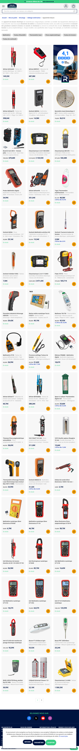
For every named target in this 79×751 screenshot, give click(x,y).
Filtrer (74, 748)
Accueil (4, 18)
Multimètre (6, 37)
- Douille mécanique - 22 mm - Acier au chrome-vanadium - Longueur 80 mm (65, 444)
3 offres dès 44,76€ (60, 201)
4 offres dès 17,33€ (34, 366)
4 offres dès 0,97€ (60, 243)
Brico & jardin (13, 18)
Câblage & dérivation (34, 18)
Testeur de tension (70, 37)
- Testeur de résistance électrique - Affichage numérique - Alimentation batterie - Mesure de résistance (65, 686)
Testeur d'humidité (20, 37)
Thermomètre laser (35, 37)
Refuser (22, 743)
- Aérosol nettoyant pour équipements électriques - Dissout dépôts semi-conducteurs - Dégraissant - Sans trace (39, 686)
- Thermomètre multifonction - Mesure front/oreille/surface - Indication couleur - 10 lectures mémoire (38, 646)
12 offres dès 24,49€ (61, 324)
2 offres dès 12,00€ (60, 449)
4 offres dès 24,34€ (34, 490)
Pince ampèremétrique (53, 37)
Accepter (56, 743)
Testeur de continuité (9, 41)
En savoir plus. (63, 737)
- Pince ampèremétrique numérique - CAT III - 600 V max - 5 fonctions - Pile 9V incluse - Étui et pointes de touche (13, 238)
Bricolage (22, 18)
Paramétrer (39, 743)
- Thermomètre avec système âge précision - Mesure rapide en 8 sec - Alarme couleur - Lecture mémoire (65, 646)
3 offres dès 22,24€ (60, 407)
